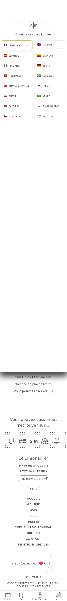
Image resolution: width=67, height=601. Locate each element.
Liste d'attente (39, 596)
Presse (33, 521)
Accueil (33, 498)
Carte (33, 515)
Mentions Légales (33, 544)
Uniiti (36, 576)
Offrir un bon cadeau (34, 527)
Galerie (33, 504)
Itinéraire (59, 596)
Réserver (8, 596)
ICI (50, 391)
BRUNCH (33, 533)
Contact (33, 538)
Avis (33, 510)
